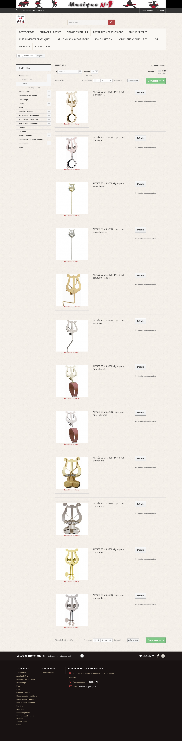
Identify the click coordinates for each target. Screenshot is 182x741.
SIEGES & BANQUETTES (30, 88)
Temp (21, 147)
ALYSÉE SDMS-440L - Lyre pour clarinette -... (108, 93)
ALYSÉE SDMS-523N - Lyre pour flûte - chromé (109, 413)
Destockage (26, 32)
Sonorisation (103, 39)
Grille (159, 72)
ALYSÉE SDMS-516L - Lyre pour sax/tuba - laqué (108, 276)
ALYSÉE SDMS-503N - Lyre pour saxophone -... (109, 230)
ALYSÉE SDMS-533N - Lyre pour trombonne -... (109, 505)
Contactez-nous (147, 10)
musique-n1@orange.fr (87, 687)
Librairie (24, 46)
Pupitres (24, 84)
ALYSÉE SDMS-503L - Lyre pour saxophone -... (108, 185)
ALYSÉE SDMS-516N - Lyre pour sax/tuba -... (109, 322)
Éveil (157, 39)
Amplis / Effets (138, 32)
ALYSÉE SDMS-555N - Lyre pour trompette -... (109, 596)
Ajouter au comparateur (147, 102)
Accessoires (42, 46)
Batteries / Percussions (108, 32)
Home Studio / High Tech (133, 39)
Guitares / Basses (50, 32)
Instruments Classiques (34, 39)
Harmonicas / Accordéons (72, 39)
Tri (56, 72)
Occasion (22, 131)
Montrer (87, 72)
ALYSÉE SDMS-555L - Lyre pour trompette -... (108, 551)
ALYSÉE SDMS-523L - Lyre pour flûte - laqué (108, 368)
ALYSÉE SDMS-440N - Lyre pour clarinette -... (109, 139)
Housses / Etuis (26, 80)
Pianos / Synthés (77, 32)
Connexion (160, 10)
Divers (21, 104)
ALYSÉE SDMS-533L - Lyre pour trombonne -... (108, 459)
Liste (164, 72)
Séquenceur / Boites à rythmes (31, 139)
